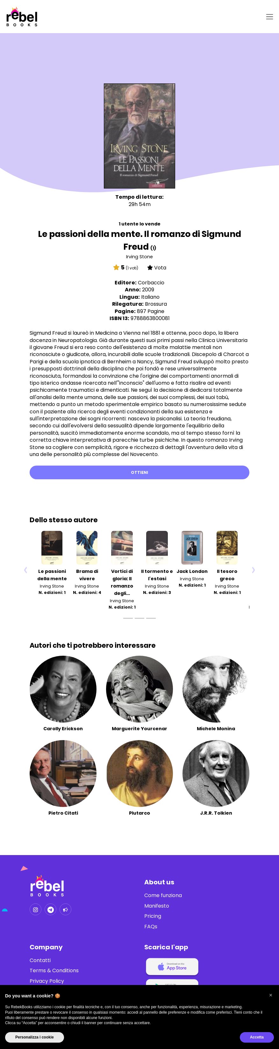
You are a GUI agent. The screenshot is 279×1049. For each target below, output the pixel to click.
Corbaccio (151, 282)
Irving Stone (139, 256)
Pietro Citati (63, 813)
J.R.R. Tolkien (216, 813)
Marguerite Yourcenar (139, 728)
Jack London (192, 571)
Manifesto (156, 906)
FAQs (150, 926)
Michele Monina (216, 728)
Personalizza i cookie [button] (34, 1037)
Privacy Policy (47, 981)
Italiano (150, 297)
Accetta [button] (257, 1037)
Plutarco (139, 813)
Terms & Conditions (54, 970)
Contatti (40, 960)
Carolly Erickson (63, 728)
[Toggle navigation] (268, 16)
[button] (271, 995)
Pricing (152, 916)
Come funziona (163, 895)
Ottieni (139, 472)
